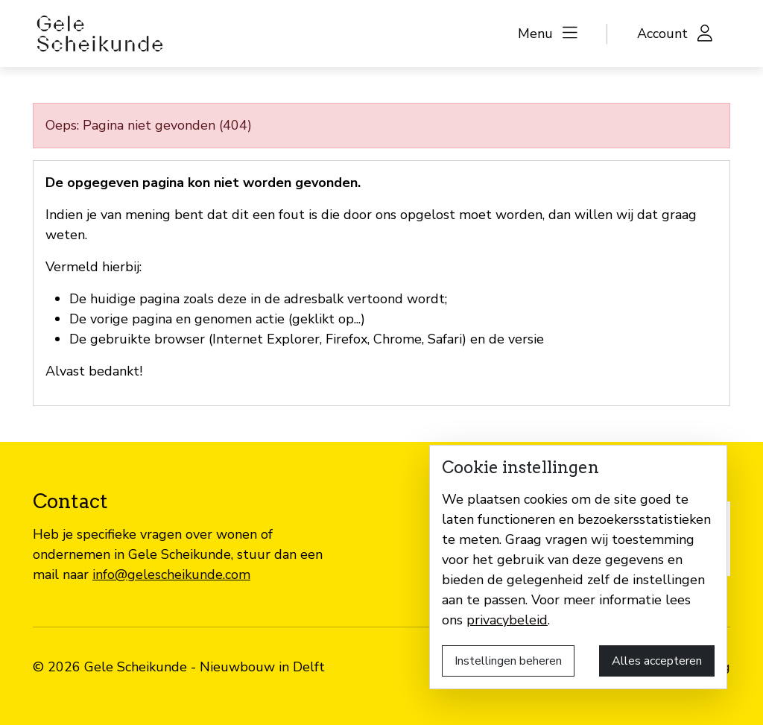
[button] (547, 34)
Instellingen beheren (508, 661)
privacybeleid (507, 620)
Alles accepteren (657, 661)
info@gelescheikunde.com (171, 574)
